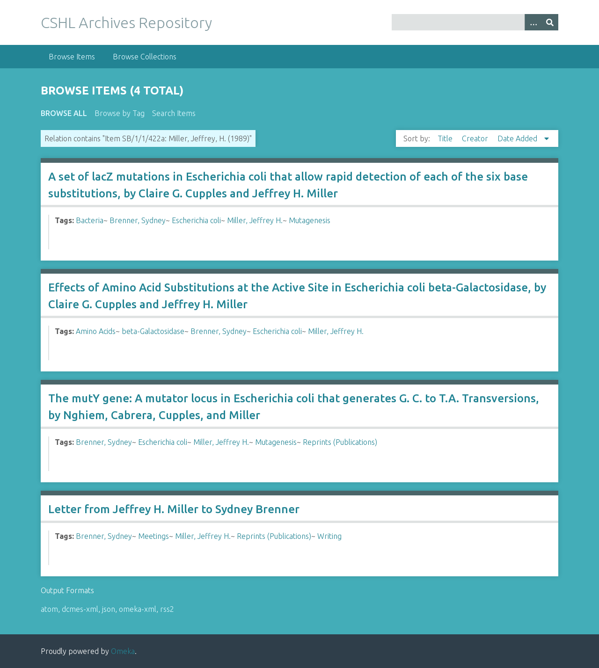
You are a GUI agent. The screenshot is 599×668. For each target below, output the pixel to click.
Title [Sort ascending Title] (446, 138)
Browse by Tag (120, 113)
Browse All (64, 113)
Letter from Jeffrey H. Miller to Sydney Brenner (174, 509)
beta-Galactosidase (153, 331)
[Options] (533, 22)
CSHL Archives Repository (126, 22)
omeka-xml (137, 609)
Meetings (153, 536)
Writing (329, 536)
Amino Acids (96, 331)
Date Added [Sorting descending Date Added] (518, 138)
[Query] (475, 22)
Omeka (123, 651)
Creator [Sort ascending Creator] (476, 138)
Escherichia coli (196, 220)
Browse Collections (144, 56)
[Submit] (549, 22)
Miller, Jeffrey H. (255, 220)
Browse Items (72, 56)
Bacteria (89, 220)
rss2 (167, 609)
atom (49, 609)
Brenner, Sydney (138, 220)
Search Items (174, 113)
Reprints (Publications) (340, 442)
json (108, 609)
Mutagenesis (309, 220)
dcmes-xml (80, 609)
